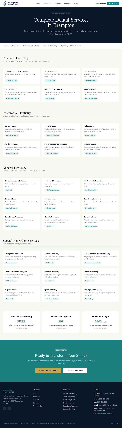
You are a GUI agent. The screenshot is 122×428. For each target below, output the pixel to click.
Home (38, 4)
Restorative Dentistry (31, 46)
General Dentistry (50, 46)
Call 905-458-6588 (74, 371)
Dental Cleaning (69, 409)
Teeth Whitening (69, 397)
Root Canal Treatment (71, 406)
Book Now (113, 3)
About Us (57, 4)
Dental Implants (69, 400)
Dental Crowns (68, 403)
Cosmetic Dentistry (11, 46)
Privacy (75, 4)
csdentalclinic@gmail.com (108, 405)
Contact (67, 4)
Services (47, 3)
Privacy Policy (38, 406)
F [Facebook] (4, 408)
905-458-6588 (101, 3)
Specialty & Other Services (71, 46)
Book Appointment (48, 371)
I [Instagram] (9, 408)
